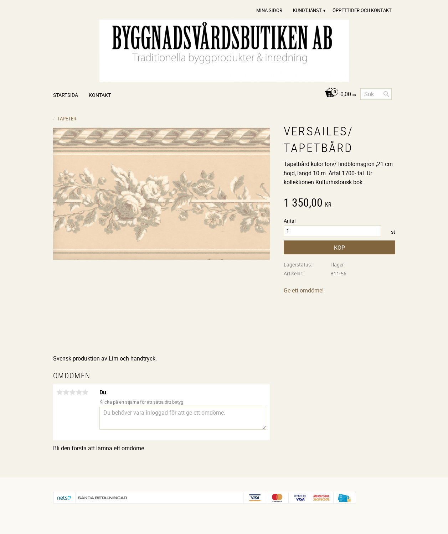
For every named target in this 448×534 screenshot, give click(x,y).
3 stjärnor (72, 392)
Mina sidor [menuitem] (269, 10)
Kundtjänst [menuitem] (307, 10)
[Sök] (386, 94)
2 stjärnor (66, 392)
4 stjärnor (79, 392)
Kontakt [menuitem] (100, 95)
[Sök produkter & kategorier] (376, 94)
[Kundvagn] (338, 94)
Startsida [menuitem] (65, 95)
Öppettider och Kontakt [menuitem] (362, 10)
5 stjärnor (85, 392)
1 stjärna (60, 392)
